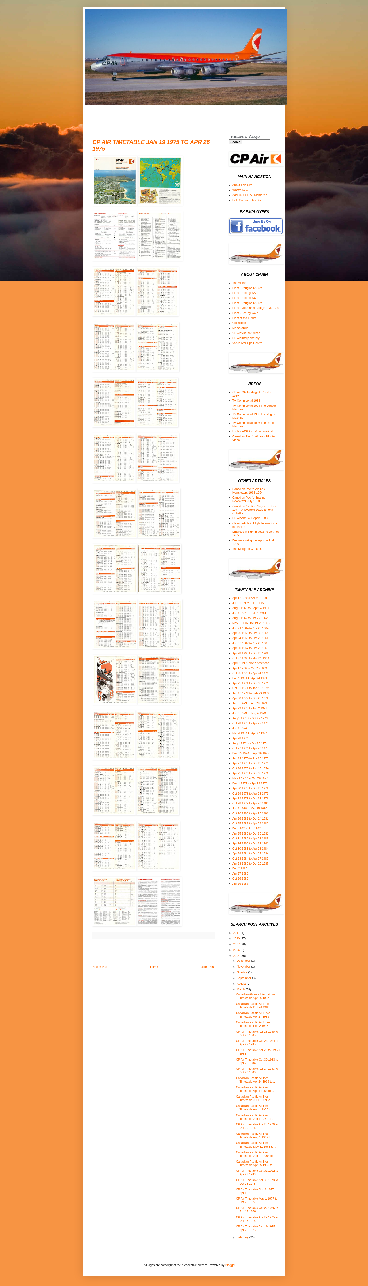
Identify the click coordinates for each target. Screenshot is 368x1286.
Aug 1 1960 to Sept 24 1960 (250, 608)
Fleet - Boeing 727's (245, 293)
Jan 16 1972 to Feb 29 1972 (250, 693)
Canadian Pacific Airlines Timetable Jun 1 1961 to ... (255, 1117)
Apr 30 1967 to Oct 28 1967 (250, 648)
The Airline (239, 283)
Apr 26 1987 (240, 883)
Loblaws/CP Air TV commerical (252, 431)
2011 (237, 933)
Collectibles (239, 323)
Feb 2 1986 (239, 868)
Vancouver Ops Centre (247, 343)
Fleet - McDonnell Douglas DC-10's (255, 308)
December (244, 960)
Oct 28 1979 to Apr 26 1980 (250, 803)
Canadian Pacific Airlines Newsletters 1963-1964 (248, 491)
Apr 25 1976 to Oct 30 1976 (250, 773)
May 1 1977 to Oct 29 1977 (250, 778)
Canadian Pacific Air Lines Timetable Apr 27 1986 (253, 1014)
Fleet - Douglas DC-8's (247, 303)
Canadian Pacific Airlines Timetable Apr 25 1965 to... (255, 1163)
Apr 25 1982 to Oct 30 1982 (250, 833)
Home (154, 966)
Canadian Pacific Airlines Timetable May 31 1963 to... (256, 1144)
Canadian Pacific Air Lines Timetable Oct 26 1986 (253, 1005)
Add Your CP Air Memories (249, 195)
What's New (240, 190)
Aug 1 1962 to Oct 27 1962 (250, 618)
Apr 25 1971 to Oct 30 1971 (250, 683)
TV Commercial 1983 (246, 400)
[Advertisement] (177, 115)
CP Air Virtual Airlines (246, 333)
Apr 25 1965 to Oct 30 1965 (250, 633)
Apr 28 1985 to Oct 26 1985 (250, 863)
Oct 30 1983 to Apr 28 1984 (250, 848)
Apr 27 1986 (240, 873)
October (242, 972)
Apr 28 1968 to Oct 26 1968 (250, 653)
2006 (237, 950)
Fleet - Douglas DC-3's (247, 288)
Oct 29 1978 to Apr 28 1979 (250, 793)
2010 (237, 938)
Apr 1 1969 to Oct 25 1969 (249, 668)
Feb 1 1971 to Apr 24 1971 (249, 678)
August (242, 983)
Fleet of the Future (244, 318)
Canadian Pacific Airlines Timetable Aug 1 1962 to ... (255, 1135)
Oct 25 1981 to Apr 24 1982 (250, 823)
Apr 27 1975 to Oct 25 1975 (250, 763)
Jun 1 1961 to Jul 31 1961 (249, 613)
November (244, 966)
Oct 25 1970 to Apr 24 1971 (250, 673)
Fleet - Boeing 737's (245, 297)
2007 (237, 944)
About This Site (242, 185)
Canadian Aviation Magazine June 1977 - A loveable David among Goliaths (254, 510)
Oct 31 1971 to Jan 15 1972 (250, 688)
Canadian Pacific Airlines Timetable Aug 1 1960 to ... (255, 1107)
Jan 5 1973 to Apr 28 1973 (249, 703)
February (243, 1237)
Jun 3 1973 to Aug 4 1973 (249, 713)
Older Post (208, 966)
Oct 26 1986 (240, 878)
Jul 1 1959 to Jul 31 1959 (248, 603)
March (241, 989)
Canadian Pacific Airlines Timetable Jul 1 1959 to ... (254, 1098)
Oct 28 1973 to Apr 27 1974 (250, 723)
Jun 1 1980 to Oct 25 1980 (249, 808)
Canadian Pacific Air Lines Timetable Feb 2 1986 (253, 1024)
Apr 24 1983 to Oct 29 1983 (250, 843)
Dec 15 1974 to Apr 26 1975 (250, 753)
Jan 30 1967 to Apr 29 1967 (250, 643)
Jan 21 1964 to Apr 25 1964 (250, 628)
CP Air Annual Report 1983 (250, 518)
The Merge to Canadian (247, 549)
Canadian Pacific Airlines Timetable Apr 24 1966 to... (255, 1079)
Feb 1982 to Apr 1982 (246, 828)
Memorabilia (240, 328)
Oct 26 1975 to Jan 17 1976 (250, 768)
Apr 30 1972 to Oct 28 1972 (250, 698)
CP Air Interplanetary (246, 338)
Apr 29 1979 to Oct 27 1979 (250, 798)
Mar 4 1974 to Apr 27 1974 (249, 733)
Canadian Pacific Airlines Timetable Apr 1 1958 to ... (255, 1089)
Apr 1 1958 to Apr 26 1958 (249, 598)
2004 (237, 955)
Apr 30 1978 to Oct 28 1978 (250, 788)
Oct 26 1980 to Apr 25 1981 (250, 813)
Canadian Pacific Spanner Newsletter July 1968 (249, 499)
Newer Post (100, 966)
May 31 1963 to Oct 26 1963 (251, 623)
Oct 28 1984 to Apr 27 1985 (250, 858)
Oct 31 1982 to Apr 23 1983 (250, 838)
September (244, 978)
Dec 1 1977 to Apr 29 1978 (250, 783)
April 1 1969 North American (250, 663)
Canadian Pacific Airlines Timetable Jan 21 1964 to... (255, 1154)
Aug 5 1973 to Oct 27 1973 (250, 718)
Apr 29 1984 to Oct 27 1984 (250, 853)
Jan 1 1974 (239, 728)
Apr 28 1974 (240, 738)
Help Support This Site (247, 200)
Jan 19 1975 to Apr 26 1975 (250, 758)
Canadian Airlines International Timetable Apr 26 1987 (256, 996)
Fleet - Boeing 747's (245, 313)
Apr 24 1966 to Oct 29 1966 (250, 638)
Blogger (230, 1265)
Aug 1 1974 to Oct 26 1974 (250, 743)
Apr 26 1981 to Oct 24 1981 (250, 818)
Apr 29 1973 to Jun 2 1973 (249, 708)
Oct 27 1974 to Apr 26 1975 (250, 748)
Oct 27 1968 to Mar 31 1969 (250, 658)
